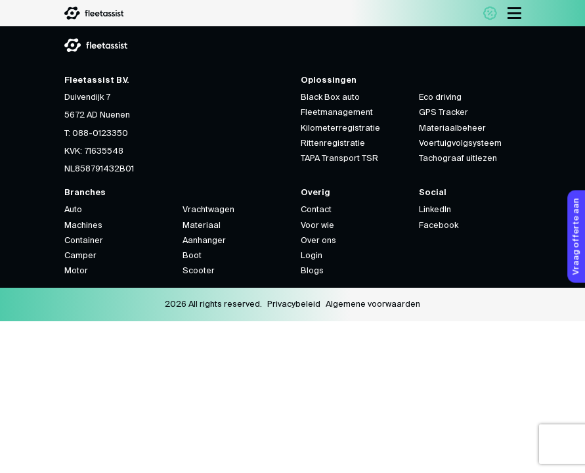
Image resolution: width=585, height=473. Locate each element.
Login (311, 256)
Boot (192, 256)
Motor (76, 271)
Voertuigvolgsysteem (460, 143)
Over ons (318, 240)
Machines (83, 225)
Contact (316, 210)
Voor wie (317, 225)
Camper (80, 256)
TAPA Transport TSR (339, 158)
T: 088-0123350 (96, 133)
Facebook (438, 225)
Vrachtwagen (208, 210)
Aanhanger (204, 240)
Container (83, 240)
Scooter (199, 271)
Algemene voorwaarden (373, 304)
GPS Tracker (443, 112)
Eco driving (440, 97)
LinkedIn (435, 210)
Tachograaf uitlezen (458, 158)
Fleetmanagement (337, 112)
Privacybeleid (293, 304)
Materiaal (202, 225)
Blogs (312, 271)
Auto (73, 210)
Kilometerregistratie (340, 128)
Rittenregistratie (333, 143)
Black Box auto (330, 97)
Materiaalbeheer (452, 128)
